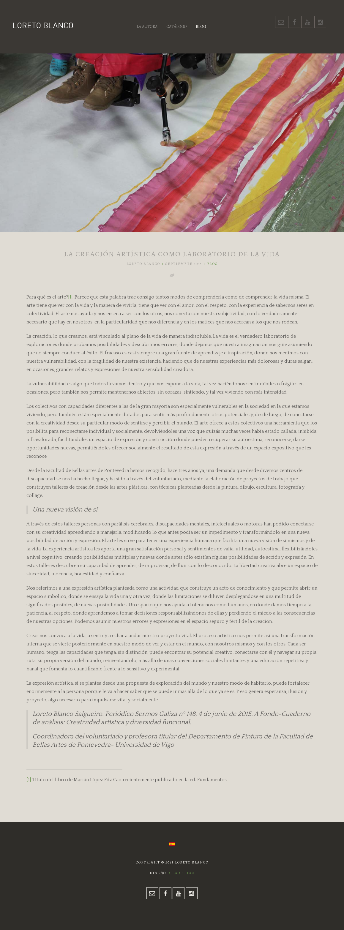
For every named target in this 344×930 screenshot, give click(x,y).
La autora (147, 26)
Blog (201, 26)
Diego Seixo (181, 873)
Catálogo (176, 26)
